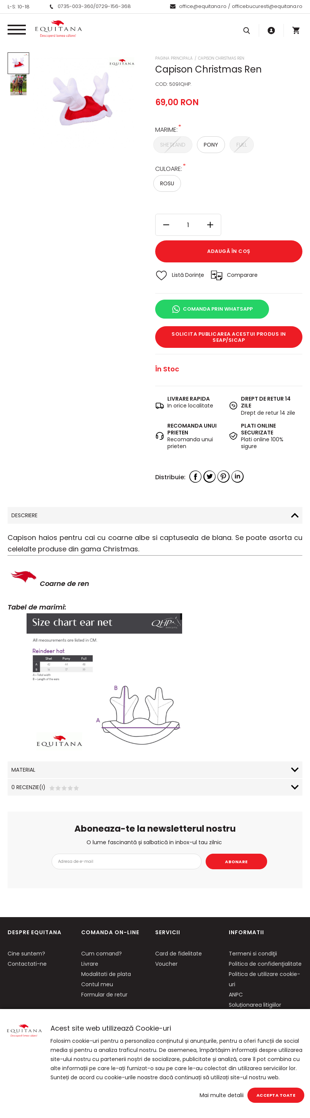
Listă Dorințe (188, 275)
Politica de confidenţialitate (265, 964)
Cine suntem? (26, 953)
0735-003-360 (75, 6)
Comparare (242, 275)
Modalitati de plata (106, 974)
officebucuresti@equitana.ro (267, 6)
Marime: (166, 129)
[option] (83, 102)
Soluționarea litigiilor (255, 1005)
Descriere (24, 515)
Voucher (166, 964)
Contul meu (97, 984)
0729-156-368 (113, 6)
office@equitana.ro (203, 6)
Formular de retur (104, 994)
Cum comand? (101, 953)
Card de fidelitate (178, 953)
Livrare (89, 964)
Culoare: (168, 168)
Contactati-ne (27, 964)
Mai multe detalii (222, 1095)
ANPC (236, 994)
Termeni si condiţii (253, 953)
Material (23, 770)
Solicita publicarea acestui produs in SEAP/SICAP (229, 337)
